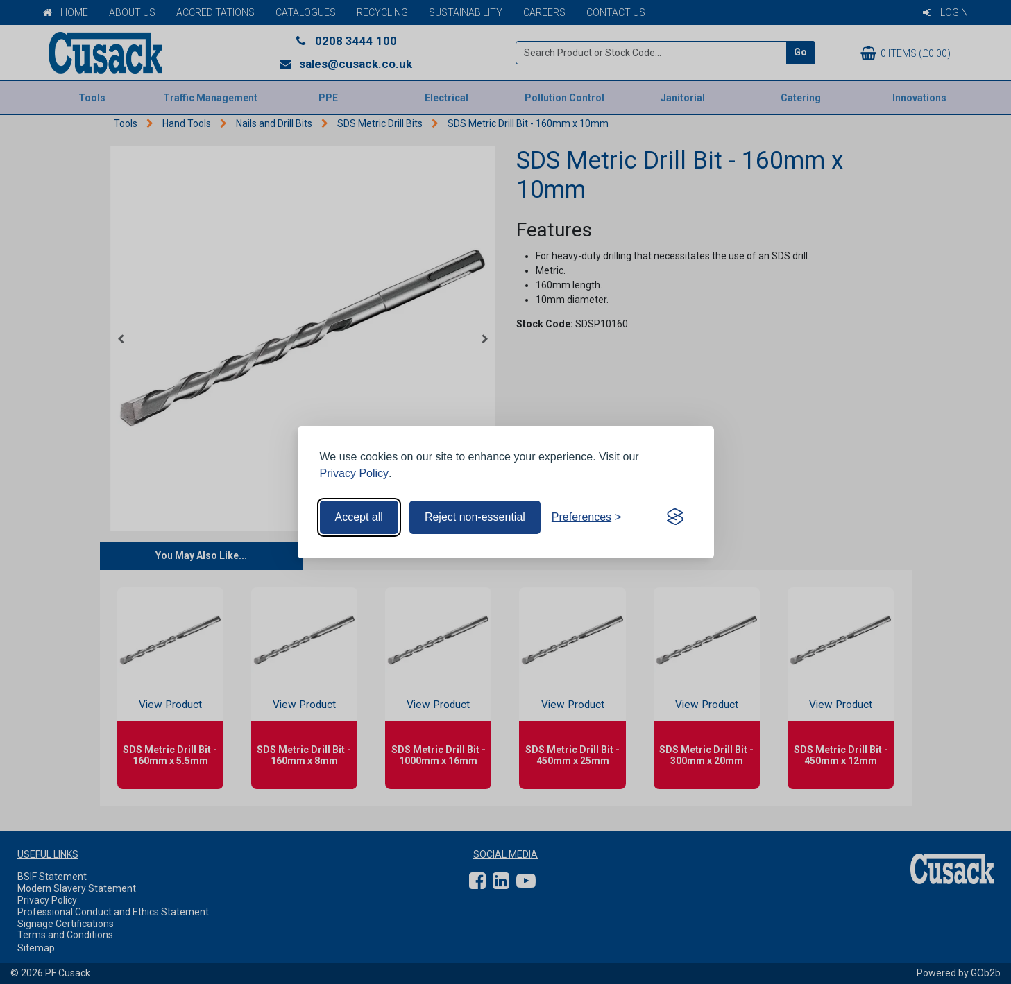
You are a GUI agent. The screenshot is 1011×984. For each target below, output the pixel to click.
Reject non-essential (475, 517)
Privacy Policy (354, 473)
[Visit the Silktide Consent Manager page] (675, 517)
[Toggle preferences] (587, 517)
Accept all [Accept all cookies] (359, 517)
